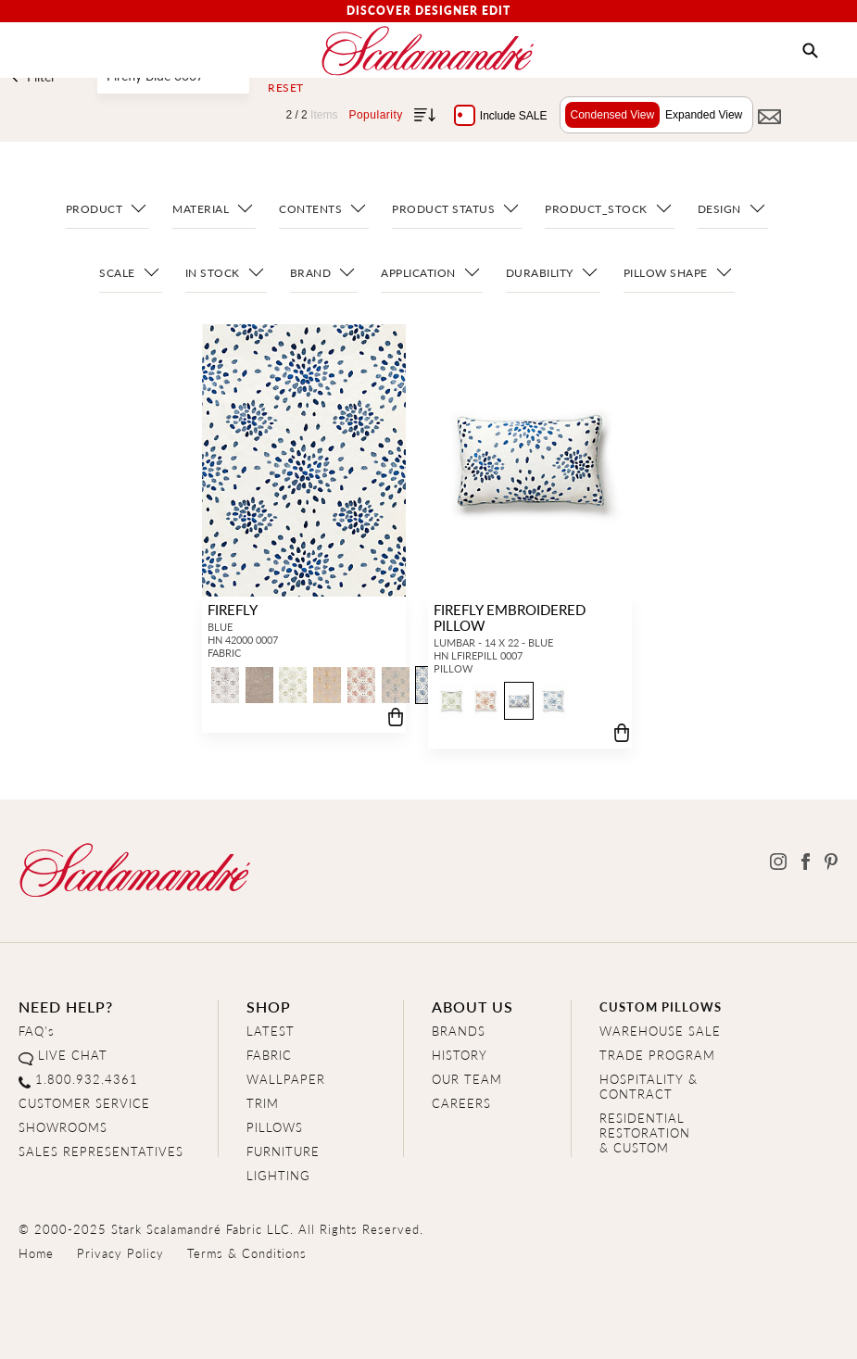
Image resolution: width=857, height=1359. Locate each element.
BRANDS (458, 1030)
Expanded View (699, 114)
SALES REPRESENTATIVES (101, 1151)
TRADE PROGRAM (657, 1054)
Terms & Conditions (247, 1253)
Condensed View (607, 114)
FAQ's (37, 1030)
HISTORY (459, 1054)
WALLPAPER (285, 1079)
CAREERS (461, 1103)
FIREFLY (231, 609)
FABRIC (269, 1054)
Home (36, 1253)
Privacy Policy (120, 1253)
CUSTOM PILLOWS (660, 1006)
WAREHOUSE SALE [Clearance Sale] (660, 1030)
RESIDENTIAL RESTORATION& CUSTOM (644, 1132)
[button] (810, 51)
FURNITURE (283, 1151)
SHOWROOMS (63, 1127)
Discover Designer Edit (428, 11)
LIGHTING (278, 1175)
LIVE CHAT (72, 1054)
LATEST (270, 1030)
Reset (286, 88)
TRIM (262, 1103)
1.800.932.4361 (86, 1079)
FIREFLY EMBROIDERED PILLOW (508, 617)
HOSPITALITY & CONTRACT (648, 1086)
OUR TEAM (467, 1079)
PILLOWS (274, 1127)
